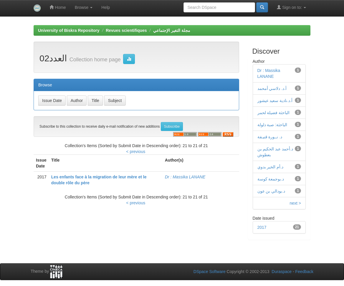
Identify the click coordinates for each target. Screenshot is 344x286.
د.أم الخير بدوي (270, 167)
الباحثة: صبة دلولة (272, 124)
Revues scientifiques (126, 30)
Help (105, 7)
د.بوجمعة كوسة (270, 179)
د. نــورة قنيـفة (269, 136)
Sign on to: (291, 7)
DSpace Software (210, 271)
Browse (84, 7)
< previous (135, 151)
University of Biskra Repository (69, 30)
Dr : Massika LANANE (185, 177)
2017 (262, 227)
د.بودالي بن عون (271, 191)
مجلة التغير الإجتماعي (171, 30)
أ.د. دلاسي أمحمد (272, 88)
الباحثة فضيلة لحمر (273, 112)
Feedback (304, 271)
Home (57, 7)
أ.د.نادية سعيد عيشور (275, 100)
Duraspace (282, 271)
